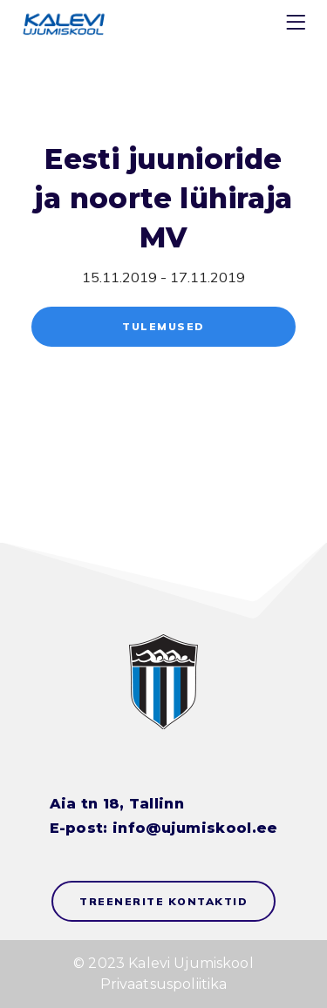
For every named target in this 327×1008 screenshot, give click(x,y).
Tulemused (163, 326)
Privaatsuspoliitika (164, 984)
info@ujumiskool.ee (194, 828)
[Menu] (298, 25)
